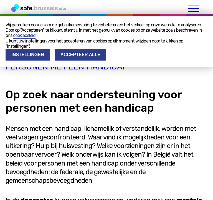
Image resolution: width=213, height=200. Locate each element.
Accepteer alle (80, 54)
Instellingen (27, 54)
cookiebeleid (24, 35)
